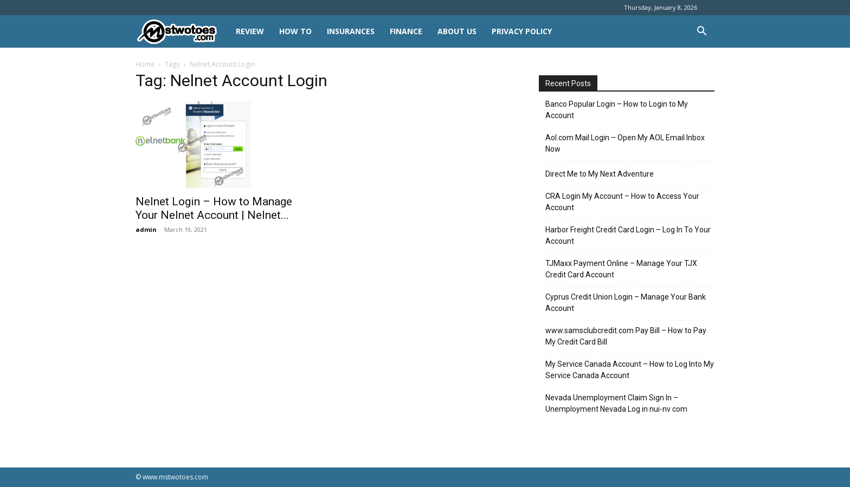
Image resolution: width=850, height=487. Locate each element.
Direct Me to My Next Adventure (599, 174)
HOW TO (295, 31)
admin (146, 229)
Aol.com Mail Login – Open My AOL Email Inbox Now (625, 143)
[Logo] (182, 31)
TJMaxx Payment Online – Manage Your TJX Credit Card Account (621, 269)
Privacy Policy (522, 31)
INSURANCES (351, 31)
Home (145, 64)
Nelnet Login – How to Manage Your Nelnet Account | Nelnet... (214, 208)
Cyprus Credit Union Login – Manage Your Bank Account (625, 303)
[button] (701, 32)
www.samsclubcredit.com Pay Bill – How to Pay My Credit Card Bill (625, 336)
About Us (456, 31)
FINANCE (406, 31)
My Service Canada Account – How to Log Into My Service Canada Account (629, 370)
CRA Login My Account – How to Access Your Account (622, 202)
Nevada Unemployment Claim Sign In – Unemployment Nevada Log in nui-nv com (616, 403)
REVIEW (250, 31)
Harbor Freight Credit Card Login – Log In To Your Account (628, 235)
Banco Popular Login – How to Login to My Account (616, 110)
